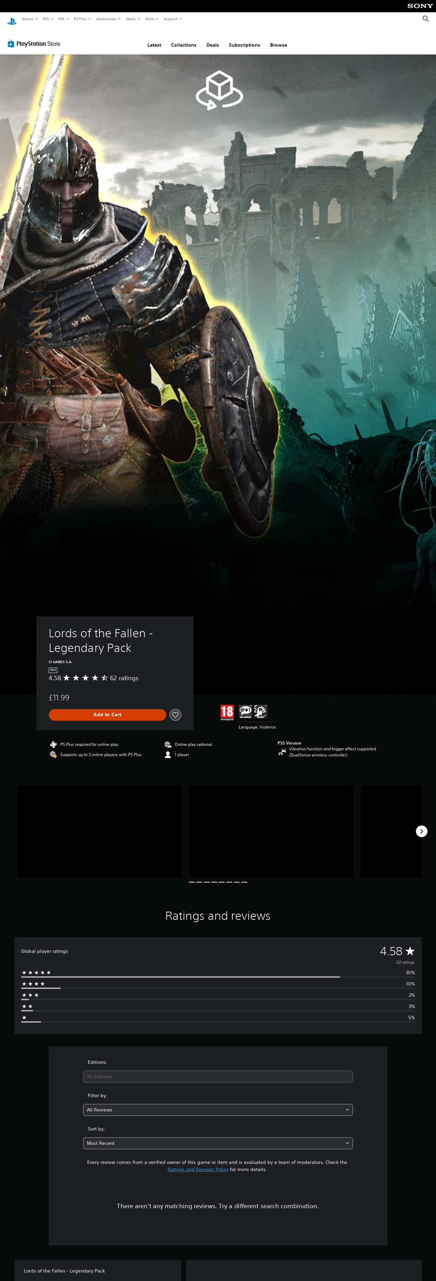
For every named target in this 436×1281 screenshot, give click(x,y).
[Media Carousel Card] (99, 825)
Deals (212, 38)
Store (149, 18)
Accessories (106, 18)
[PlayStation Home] (12, 19)
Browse (278, 38)
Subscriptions (244, 38)
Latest (154, 38)
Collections (184, 38)
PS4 (61, 18)
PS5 (46, 18)
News (131, 18)
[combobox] (218, 1070)
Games (27, 18)
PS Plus (80, 18)
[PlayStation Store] (35, 37)
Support (170, 18)
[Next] (421, 825)
